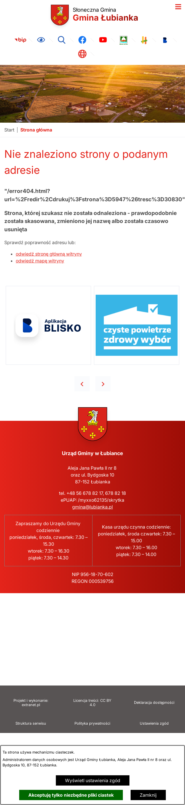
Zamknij (148, 795)
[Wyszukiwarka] (61, 40)
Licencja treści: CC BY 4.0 (92, 702)
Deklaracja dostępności (154, 702)
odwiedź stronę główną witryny (49, 254)
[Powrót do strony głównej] (9, 130)
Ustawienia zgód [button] (154, 723)
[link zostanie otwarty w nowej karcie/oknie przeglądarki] (20, 40)
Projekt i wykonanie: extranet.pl (30, 702)
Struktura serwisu (30, 723)
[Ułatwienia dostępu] (41, 40)
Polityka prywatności (92, 723)
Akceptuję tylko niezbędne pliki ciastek (71, 795)
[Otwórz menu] (178, 7)
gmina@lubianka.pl (92, 507)
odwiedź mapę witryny (40, 261)
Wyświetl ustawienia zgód (92, 780)
